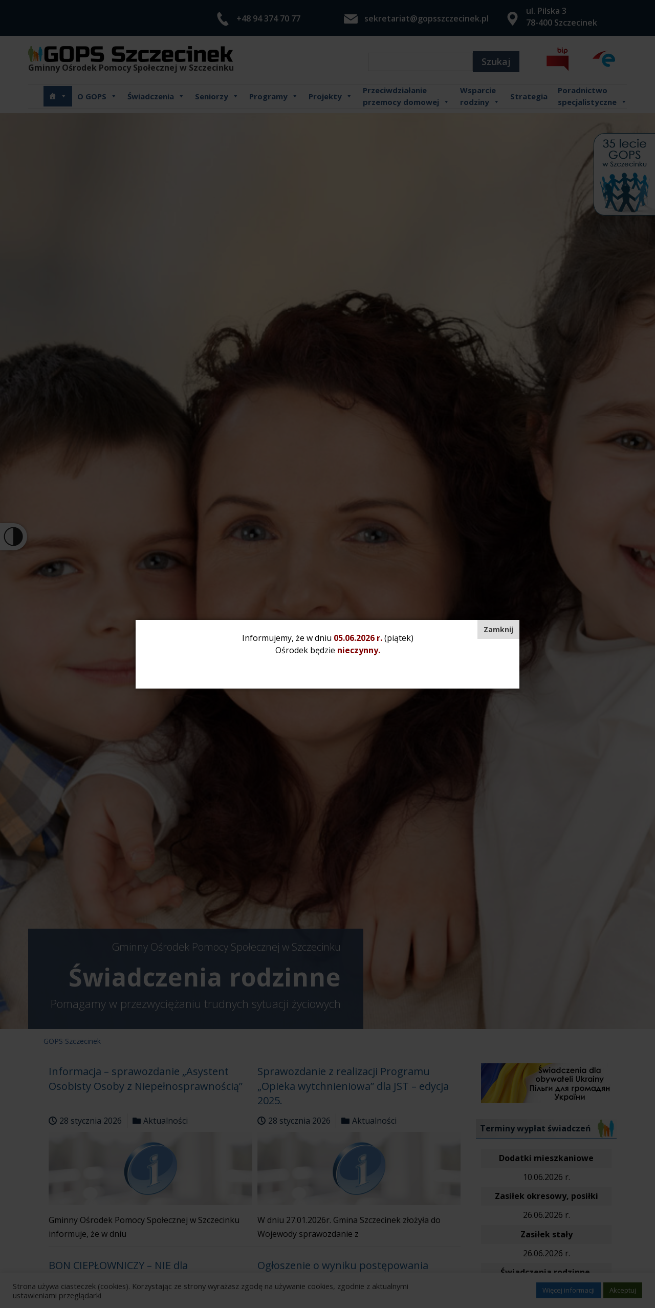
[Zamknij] (498, 629)
